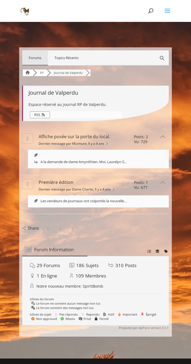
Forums (35, 57)
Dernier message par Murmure (74, 143)
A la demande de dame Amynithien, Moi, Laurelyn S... (84, 161)
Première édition (56, 182)
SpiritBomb (93, 286)
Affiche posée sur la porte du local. (74, 137)
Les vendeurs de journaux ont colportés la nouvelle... (83, 200)
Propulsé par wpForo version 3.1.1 (143, 328)
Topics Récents (67, 57)
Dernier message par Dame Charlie (77, 189)
